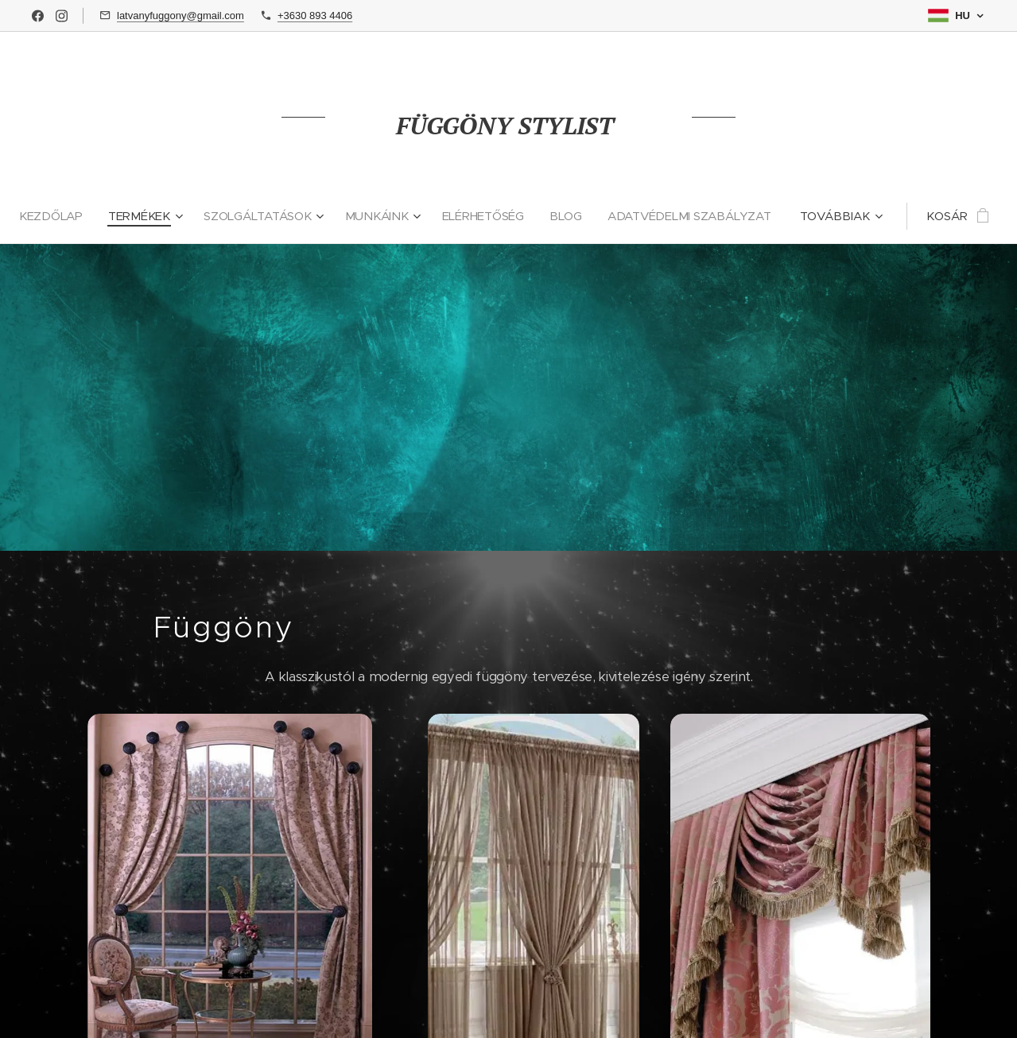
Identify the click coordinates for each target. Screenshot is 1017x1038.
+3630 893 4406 (315, 15)
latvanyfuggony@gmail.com (180, 15)
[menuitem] (147, 216)
